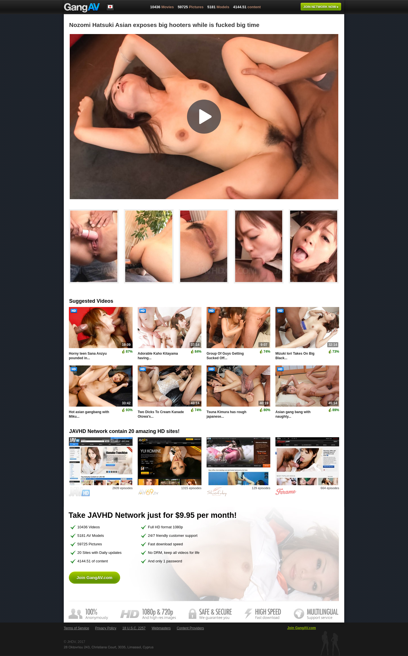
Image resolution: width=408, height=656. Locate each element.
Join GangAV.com (94, 577)
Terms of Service (76, 628)
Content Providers (190, 628)
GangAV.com (82, 8)
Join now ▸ (321, 7)
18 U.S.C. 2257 (134, 628)
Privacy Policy (105, 628)
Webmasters (161, 628)
